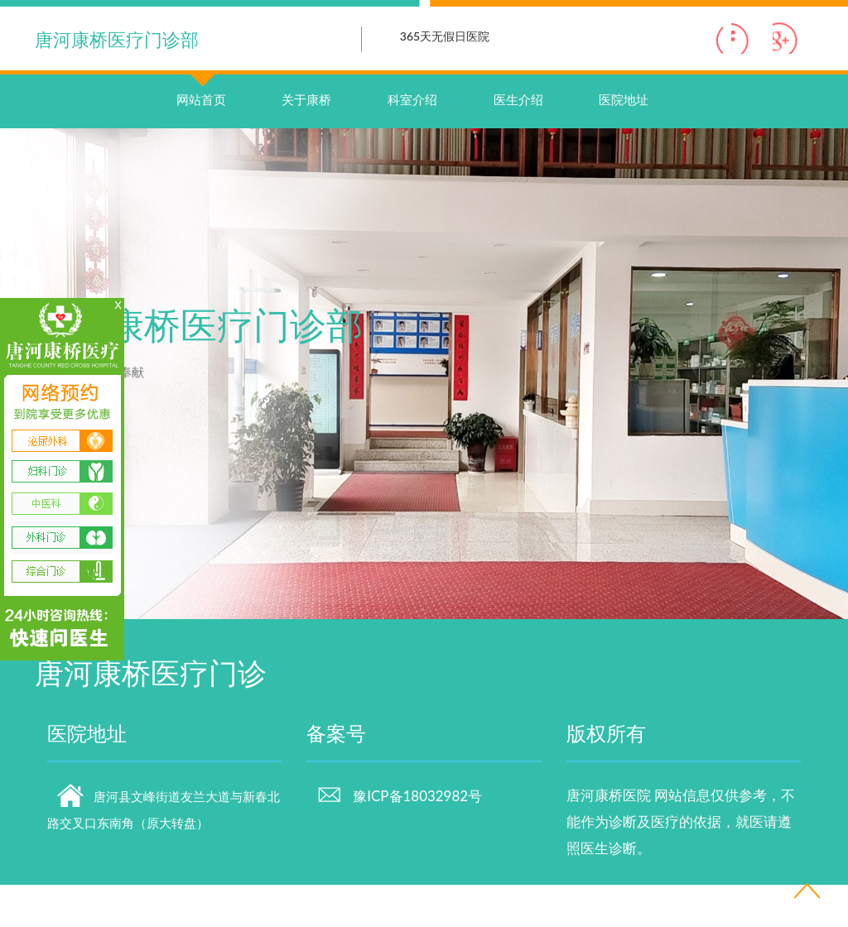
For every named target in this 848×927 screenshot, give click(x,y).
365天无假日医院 (444, 36)
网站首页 (201, 125)
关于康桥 (306, 141)
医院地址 (623, 141)
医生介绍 (518, 141)
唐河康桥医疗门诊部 (117, 39)
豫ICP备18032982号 (399, 839)
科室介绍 (412, 141)
